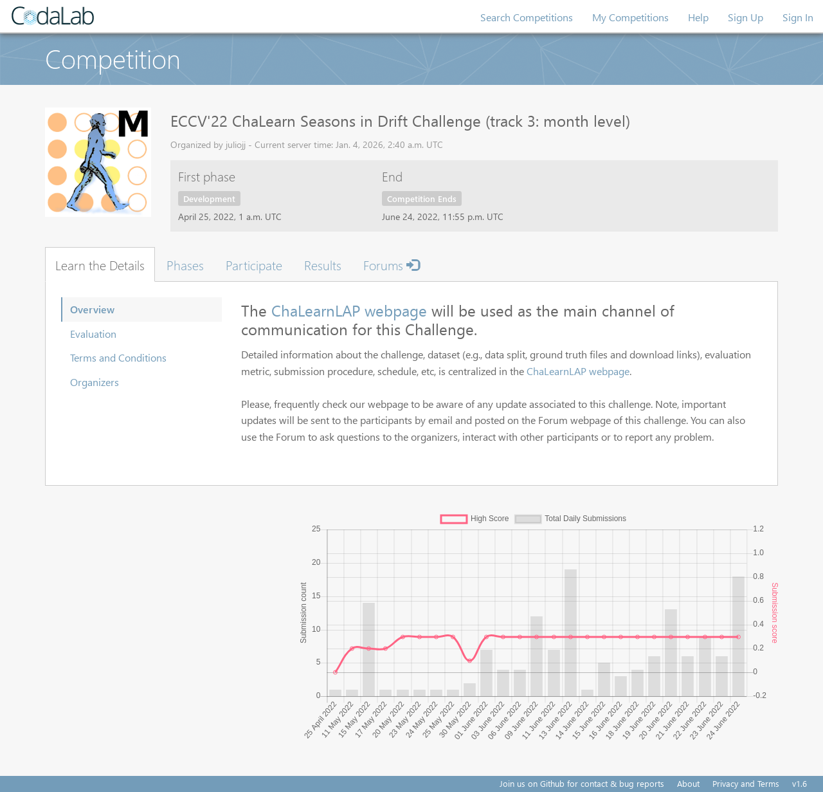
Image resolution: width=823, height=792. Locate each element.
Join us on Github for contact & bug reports (582, 783)
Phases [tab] (185, 264)
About (688, 783)
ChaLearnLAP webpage (349, 310)
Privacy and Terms (745, 783)
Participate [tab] (254, 264)
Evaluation (93, 333)
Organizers (94, 382)
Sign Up (745, 17)
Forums (391, 264)
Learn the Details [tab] (100, 264)
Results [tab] (322, 264)
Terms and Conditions (118, 357)
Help (698, 17)
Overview (92, 309)
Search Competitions (526, 17)
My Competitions (630, 17)
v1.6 (799, 783)
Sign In (797, 17)
